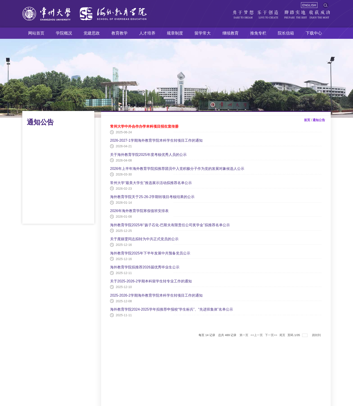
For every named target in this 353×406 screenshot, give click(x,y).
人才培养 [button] (147, 33)
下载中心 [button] (314, 33)
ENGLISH (309, 5)
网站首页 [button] (36, 33)
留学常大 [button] (203, 33)
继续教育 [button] (230, 33)
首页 (307, 120)
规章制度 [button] (175, 33)
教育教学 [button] (119, 33)
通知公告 (318, 120)
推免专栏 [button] (258, 33)
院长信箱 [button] (286, 33)
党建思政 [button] (92, 33)
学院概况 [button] (64, 33)
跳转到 (317, 335)
